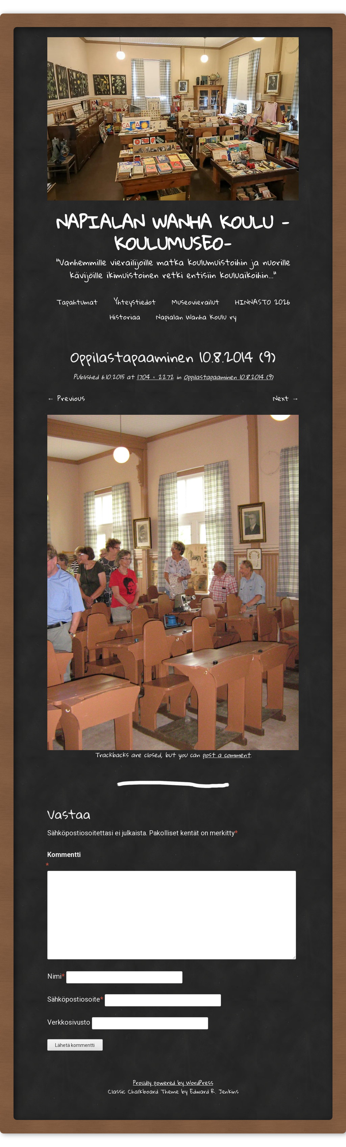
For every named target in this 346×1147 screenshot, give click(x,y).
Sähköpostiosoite (75, 999)
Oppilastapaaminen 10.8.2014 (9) (228, 377)
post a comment (226, 755)
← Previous (66, 398)
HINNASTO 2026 (262, 301)
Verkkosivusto (68, 1022)
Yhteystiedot (135, 301)
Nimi (56, 976)
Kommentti (61, 861)
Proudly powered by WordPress (173, 1082)
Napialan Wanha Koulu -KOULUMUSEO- (173, 232)
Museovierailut (195, 301)
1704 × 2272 (155, 377)
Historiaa (125, 316)
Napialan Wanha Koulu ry (196, 316)
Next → (286, 398)
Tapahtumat (77, 301)
